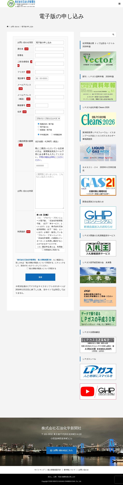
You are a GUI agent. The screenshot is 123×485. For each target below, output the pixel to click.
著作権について (70, 470)
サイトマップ (39, 470)
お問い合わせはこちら (63, 450)
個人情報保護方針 (54, 470)
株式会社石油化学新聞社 (61, 428)
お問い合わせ (83, 470)
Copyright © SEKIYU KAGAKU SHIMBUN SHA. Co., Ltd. (61, 481)
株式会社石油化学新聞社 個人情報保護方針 (34, 260)
